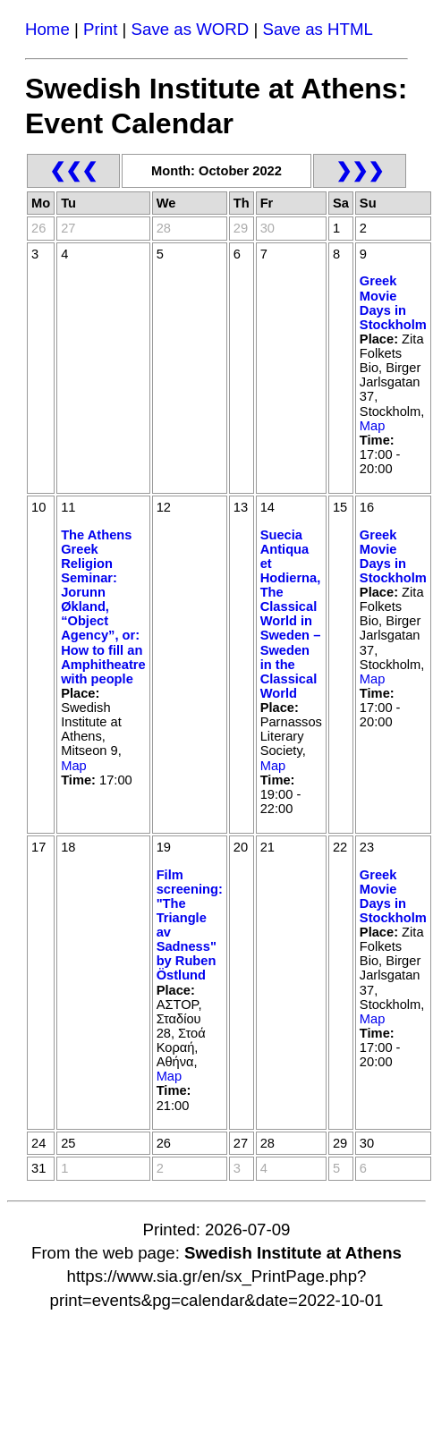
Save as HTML (317, 29)
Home (47, 29)
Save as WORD (191, 29)
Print (100, 29)
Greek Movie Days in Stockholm (393, 302)
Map (373, 426)
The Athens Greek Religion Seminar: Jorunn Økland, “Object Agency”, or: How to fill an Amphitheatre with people (103, 607)
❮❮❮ (73, 170)
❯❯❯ (359, 170)
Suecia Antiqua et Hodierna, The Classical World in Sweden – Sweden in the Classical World (290, 614)
